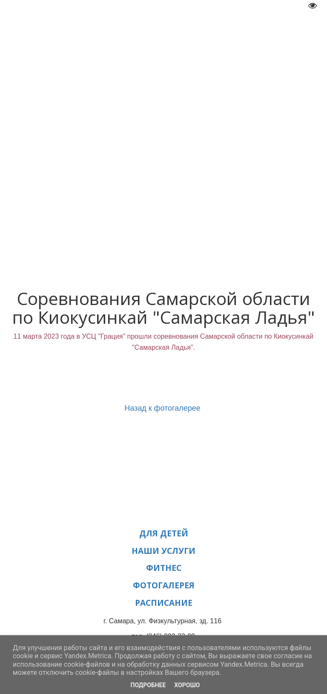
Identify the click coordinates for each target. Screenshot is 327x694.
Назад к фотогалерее (163, 408)
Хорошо (187, 685)
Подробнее (148, 685)
